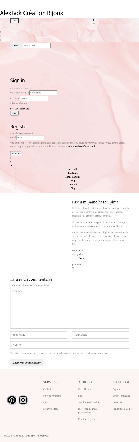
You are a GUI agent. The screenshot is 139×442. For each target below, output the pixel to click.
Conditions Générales (88, 402)
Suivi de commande (53, 396)
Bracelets (117, 402)
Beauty (82, 258)
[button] (111, 21)
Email (13, 137)
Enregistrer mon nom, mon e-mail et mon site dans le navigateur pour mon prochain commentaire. (59, 353)
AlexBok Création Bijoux (31, 13)
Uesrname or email (19, 93)
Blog (80, 396)
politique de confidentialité (81, 146)
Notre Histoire (85, 389)
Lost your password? (20, 109)
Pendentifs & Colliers (123, 409)
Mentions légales (86, 419)
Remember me (20, 103)
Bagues (116, 389)
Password (15, 98)
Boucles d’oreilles (121, 396)
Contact (47, 389)
